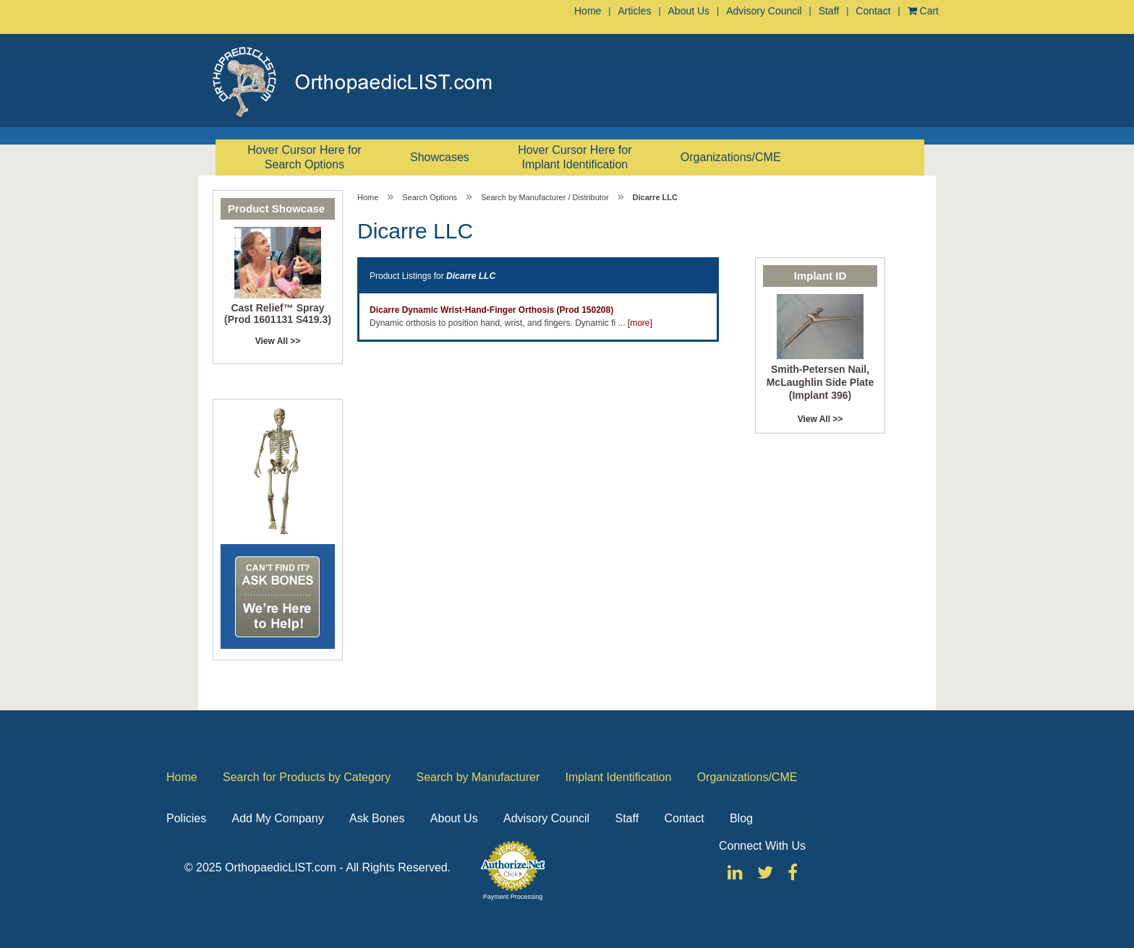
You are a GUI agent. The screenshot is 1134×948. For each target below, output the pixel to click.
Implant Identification (619, 777)
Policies (186, 818)
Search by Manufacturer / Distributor (545, 197)
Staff (829, 11)
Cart (923, 11)
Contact (873, 11)
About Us (689, 11)
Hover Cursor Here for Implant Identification (574, 157)
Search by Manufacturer (478, 777)
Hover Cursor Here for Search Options (304, 157)
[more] (640, 323)
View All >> (278, 341)
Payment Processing (513, 896)
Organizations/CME (731, 157)
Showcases (439, 157)
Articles (634, 11)
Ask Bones (376, 818)
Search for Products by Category (307, 777)
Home (587, 11)
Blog (741, 818)
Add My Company (277, 818)
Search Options (429, 197)
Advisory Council (763, 11)
